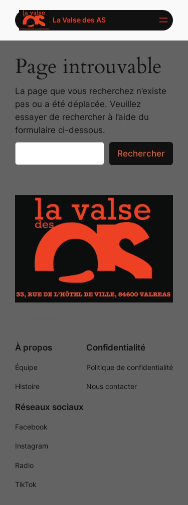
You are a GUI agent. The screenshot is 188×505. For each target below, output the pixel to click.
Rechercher (141, 153)
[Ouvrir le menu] (163, 20)
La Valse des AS (79, 20)
